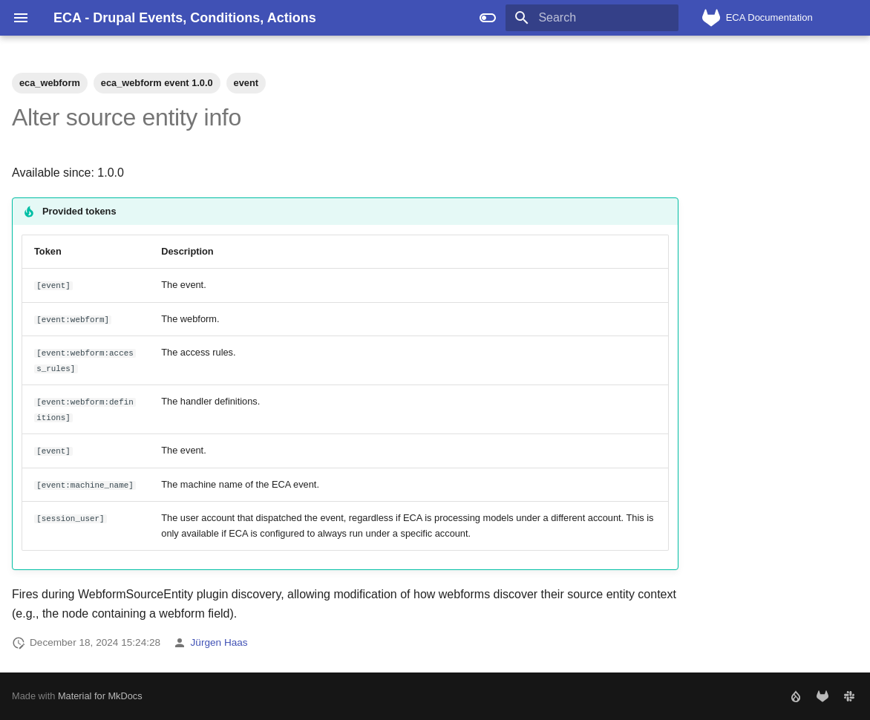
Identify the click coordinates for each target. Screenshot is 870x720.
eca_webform (49, 82)
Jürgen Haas (219, 642)
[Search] (591, 17)
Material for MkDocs (100, 695)
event (246, 82)
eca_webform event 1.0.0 (157, 82)
